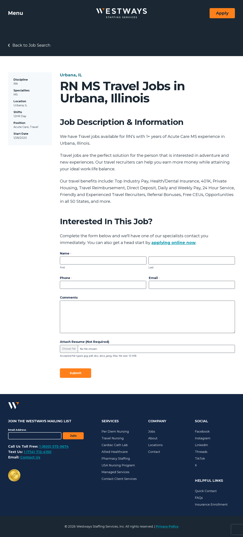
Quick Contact (206, 491)
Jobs (151, 431)
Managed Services (115, 472)
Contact (154, 452)
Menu (15, 13)
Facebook (202, 431)
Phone (66, 278)
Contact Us (30, 457)
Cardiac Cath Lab (115, 445)
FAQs (199, 498)
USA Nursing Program (118, 465)
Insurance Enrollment (211, 504)
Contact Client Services (119, 479)
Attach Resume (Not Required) (84, 342)
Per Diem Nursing (115, 431)
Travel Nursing (113, 438)
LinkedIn (201, 445)
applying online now (173, 242)
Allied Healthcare (115, 452)
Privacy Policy (167, 526)
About (152, 438)
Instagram (202, 438)
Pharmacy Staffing (116, 458)
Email (154, 278)
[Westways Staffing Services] (121, 13)
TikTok (200, 458)
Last (151, 267)
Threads (201, 452)
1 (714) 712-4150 (37, 452)
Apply (222, 13)
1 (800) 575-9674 (54, 446)
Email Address (17, 429)
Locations (155, 445)
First (62, 267)
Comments (69, 297)
